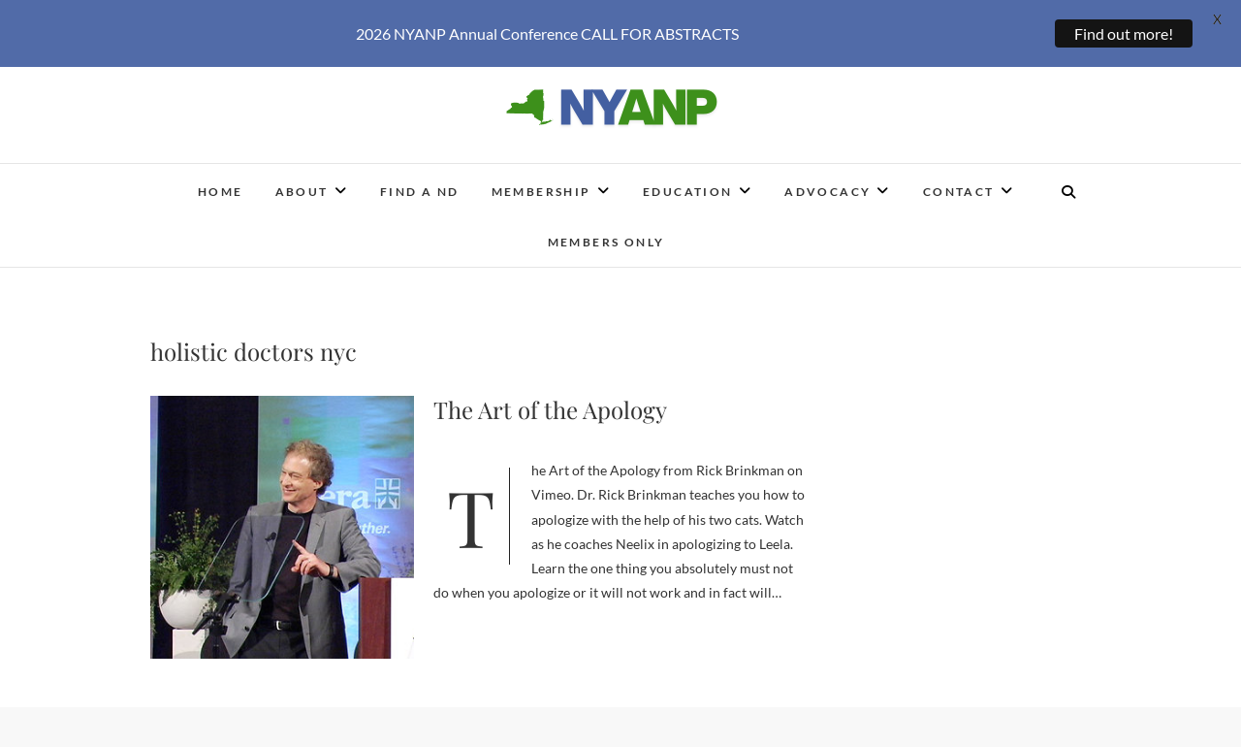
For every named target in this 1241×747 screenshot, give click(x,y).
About (302, 182)
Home (220, 182)
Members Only (606, 232)
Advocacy (827, 182)
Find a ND (420, 182)
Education (688, 182)
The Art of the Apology (550, 399)
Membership (541, 182)
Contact (959, 182)
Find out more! (1123, 33)
